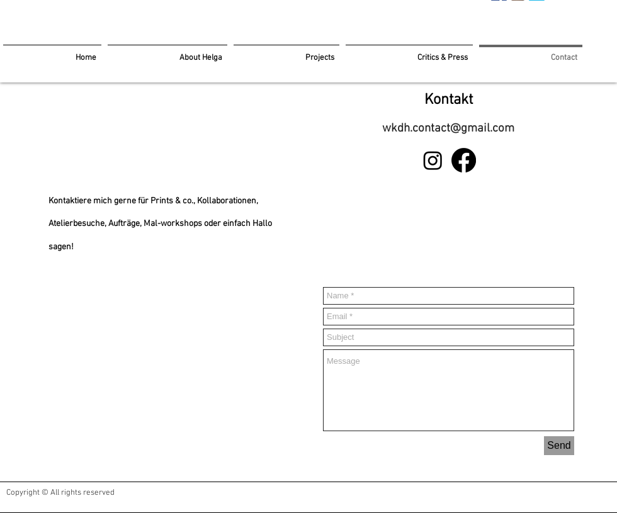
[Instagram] (433, 160)
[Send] (559, 445)
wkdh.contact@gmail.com (448, 128)
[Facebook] (463, 160)
